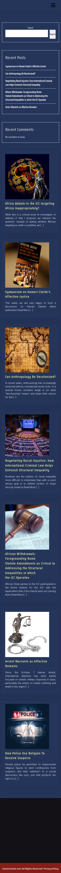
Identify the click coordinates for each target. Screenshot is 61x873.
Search (30, 28)
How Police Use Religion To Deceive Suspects (25, 756)
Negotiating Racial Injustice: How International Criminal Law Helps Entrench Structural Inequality (28, 83)
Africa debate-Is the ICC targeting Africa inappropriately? (29, 206)
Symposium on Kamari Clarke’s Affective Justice (25, 66)
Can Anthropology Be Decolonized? (20, 74)
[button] (51, 5)
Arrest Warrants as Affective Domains (21, 107)
